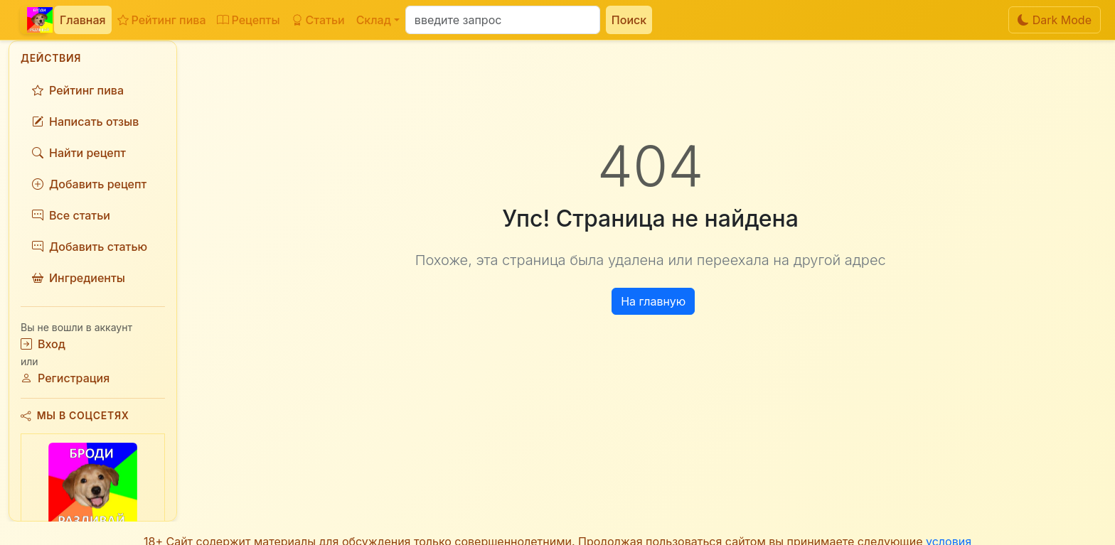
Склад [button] (373, 20)
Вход (43, 344)
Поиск (629, 20)
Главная (83, 20)
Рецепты (248, 20)
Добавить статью (89, 246)
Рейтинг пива (161, 20)
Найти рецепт (79, 153)
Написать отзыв (85, 121)
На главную (653, 301)
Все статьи (71, 215)
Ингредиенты (78, 278)
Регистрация (65, 378)
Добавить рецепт (89, 184)
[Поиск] (502, 20)
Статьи (318, 20)
